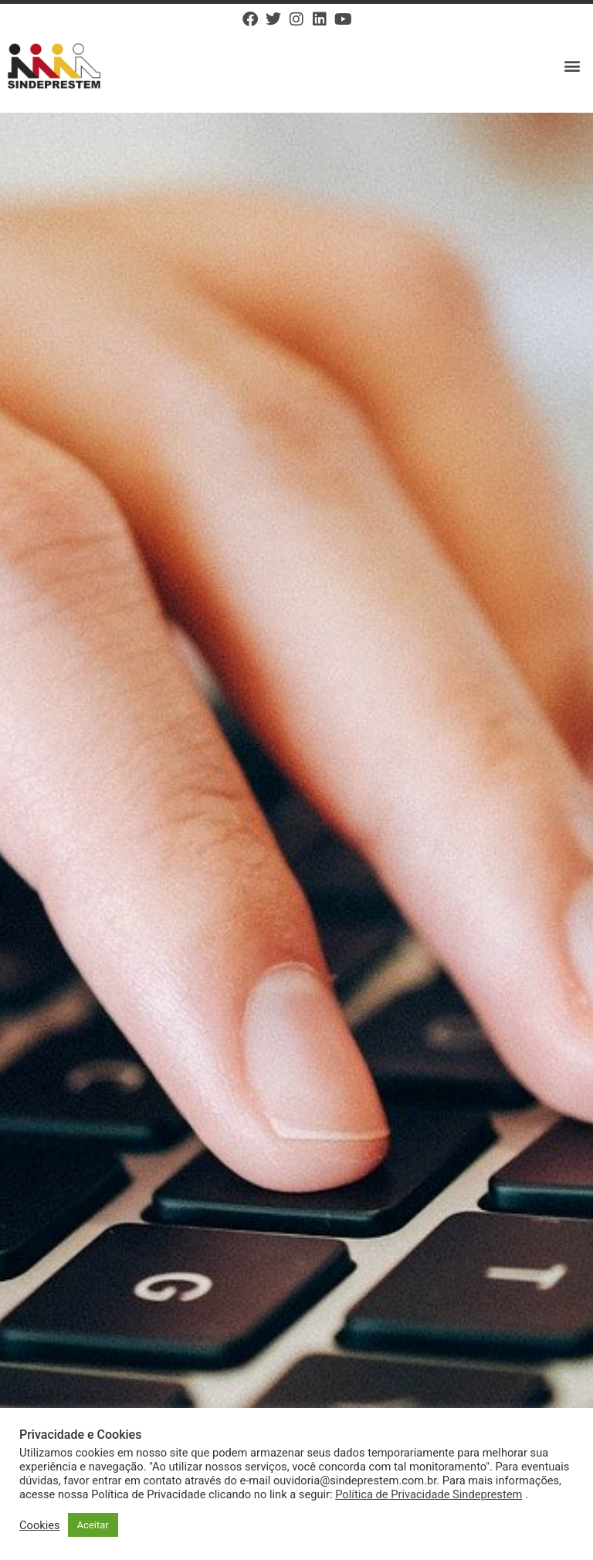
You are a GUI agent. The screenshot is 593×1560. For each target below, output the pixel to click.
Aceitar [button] (93, 1525)
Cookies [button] (39, 1525)
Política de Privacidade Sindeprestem (428, 1494)
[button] (572, 66)
